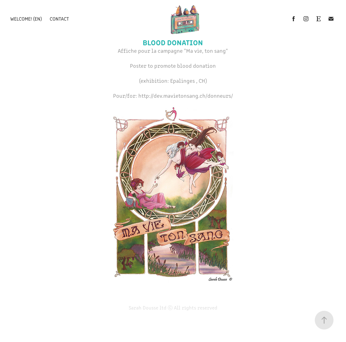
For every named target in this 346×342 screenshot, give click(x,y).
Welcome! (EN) (26, 18)
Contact (59, 18)
